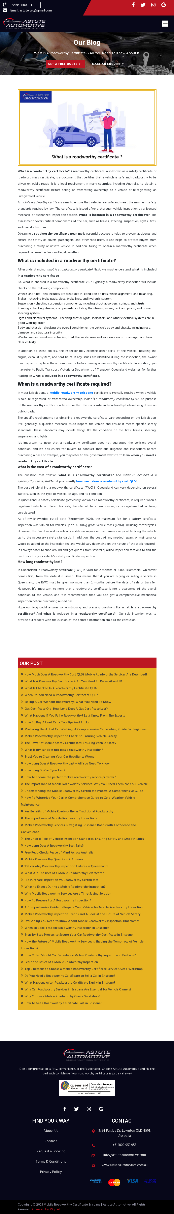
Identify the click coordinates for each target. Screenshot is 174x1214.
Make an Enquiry (108, 64)
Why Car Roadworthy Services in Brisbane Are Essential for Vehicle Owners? (78, 989)
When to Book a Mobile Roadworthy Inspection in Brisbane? (67, 928)
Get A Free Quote (64, 64)
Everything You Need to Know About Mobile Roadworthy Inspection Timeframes (82, 921)
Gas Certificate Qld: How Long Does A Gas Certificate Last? (66, 709)
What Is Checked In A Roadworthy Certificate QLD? (61, 688)
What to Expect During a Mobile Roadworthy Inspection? (65, 887)
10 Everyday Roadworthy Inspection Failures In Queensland (66, 866)
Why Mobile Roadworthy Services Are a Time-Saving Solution (68, 893)
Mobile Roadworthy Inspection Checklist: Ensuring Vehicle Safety (71, 736)
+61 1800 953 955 (125, 1145)
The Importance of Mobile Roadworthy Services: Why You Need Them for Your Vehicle (86, 784)
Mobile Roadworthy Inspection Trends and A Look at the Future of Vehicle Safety (82, 914)
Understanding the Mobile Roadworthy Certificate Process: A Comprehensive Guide (84, 791)
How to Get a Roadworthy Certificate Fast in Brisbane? (63, 1003)
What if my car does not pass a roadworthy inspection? (64, 750)
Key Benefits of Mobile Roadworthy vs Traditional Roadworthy (69, 811)
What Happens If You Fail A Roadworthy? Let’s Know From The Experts (75, 715)
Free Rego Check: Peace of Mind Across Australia (59, 852)
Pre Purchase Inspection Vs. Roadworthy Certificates (61, 880)
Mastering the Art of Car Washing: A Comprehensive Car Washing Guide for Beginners (85, 729)
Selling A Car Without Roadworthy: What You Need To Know (68, 702)
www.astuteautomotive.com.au (124, 1165)
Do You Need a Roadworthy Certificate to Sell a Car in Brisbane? (70, 976)
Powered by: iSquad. (46, 1209)
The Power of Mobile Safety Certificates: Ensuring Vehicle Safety (70, 743)
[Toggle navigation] (165, 24)
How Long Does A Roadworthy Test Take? (54, 845)
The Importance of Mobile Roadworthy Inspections (61, 818)
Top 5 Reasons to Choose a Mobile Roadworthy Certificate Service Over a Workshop (84, 969)
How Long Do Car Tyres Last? (45, 770)
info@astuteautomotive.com (124, 1155)
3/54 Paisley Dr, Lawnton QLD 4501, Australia (125, 1133)
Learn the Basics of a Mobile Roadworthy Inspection (61, 962)
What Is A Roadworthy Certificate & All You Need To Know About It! (73, 681)
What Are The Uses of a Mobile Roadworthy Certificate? (64, 873)
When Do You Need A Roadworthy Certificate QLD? (61, 695)
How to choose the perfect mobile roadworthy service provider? (70, 777)
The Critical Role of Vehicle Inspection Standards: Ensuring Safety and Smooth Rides (84, 839)
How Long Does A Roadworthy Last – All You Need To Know (67, 763)
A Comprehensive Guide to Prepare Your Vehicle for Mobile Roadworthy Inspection (84, 907)
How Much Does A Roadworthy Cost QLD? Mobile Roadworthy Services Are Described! (86, 674)
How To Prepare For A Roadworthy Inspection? (58, 900)
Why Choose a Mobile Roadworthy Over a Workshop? (62, 996)
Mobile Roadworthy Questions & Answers (54, 859)
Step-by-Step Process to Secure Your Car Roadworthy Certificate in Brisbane (79, 934)
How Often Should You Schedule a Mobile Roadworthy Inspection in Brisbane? (80, 955)
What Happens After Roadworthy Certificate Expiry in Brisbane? (70, 982)
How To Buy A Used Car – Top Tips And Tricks (57, 722)
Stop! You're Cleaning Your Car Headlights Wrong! (60, 756)
